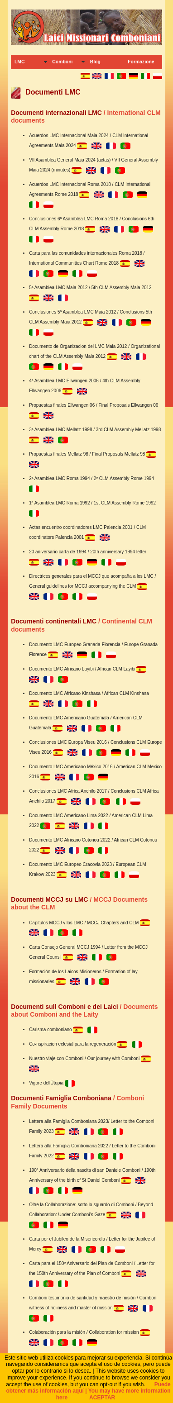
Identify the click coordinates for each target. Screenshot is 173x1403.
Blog (95, 61)
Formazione (141, 61)
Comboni (62, 61)
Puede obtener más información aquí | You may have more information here (88, 1391)
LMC (19, 61)
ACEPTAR (102, 1397)
